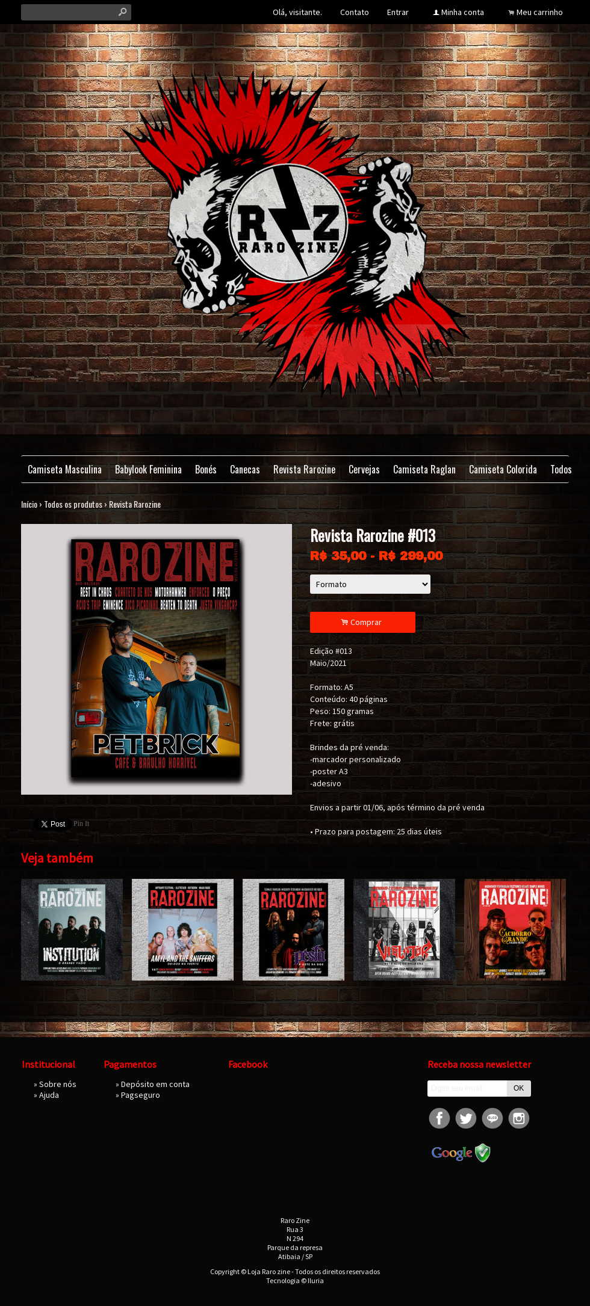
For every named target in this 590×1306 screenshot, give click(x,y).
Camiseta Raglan (424, 469)
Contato (354, 12)
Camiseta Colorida (503, 469)
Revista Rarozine (304, 469)
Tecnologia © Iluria (295, 1280)
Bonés (206, 469)
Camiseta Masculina (65, 469)
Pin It (81, 823)
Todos (561, 469)
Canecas (245, 469)
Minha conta (462, 12)
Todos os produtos (73, 503)
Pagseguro (140, 1094)
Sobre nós (57, 1084)
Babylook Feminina (148, 469)
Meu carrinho (540, 12)
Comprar (363, 622)
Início (29, 503)
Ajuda (49, 1094)
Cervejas (364, 469)
